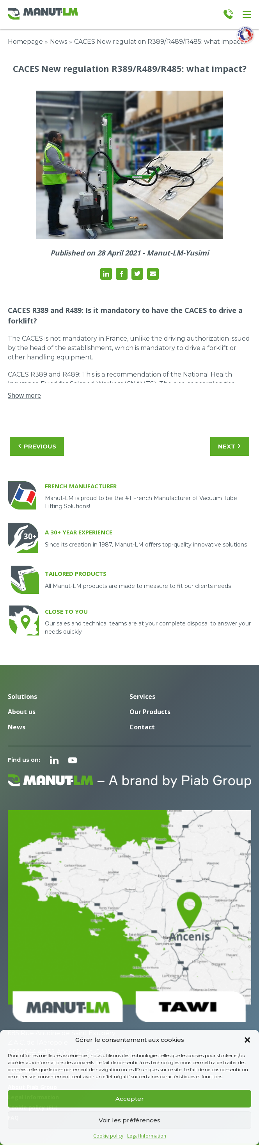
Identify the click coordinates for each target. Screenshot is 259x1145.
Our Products (150, 711)
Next (229, 446)
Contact (142, 727)
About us (21, 711)
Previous (37, 446)
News (58, 41)
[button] (247, 1040)
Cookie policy (108, 1136)
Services (142, 696)
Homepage (25, 41)
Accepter (129, 1098)
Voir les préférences (129, 1120)
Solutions (22, 696)
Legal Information (146, 1136)
